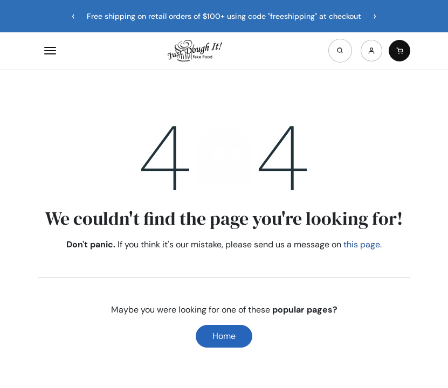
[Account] (371, 50)
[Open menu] (50, 51)
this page (361, 244)
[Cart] (399, 50)
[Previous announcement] (73, 16)
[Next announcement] (375, 16)
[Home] (195, 50)
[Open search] (340, 51)
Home (224, 336)
